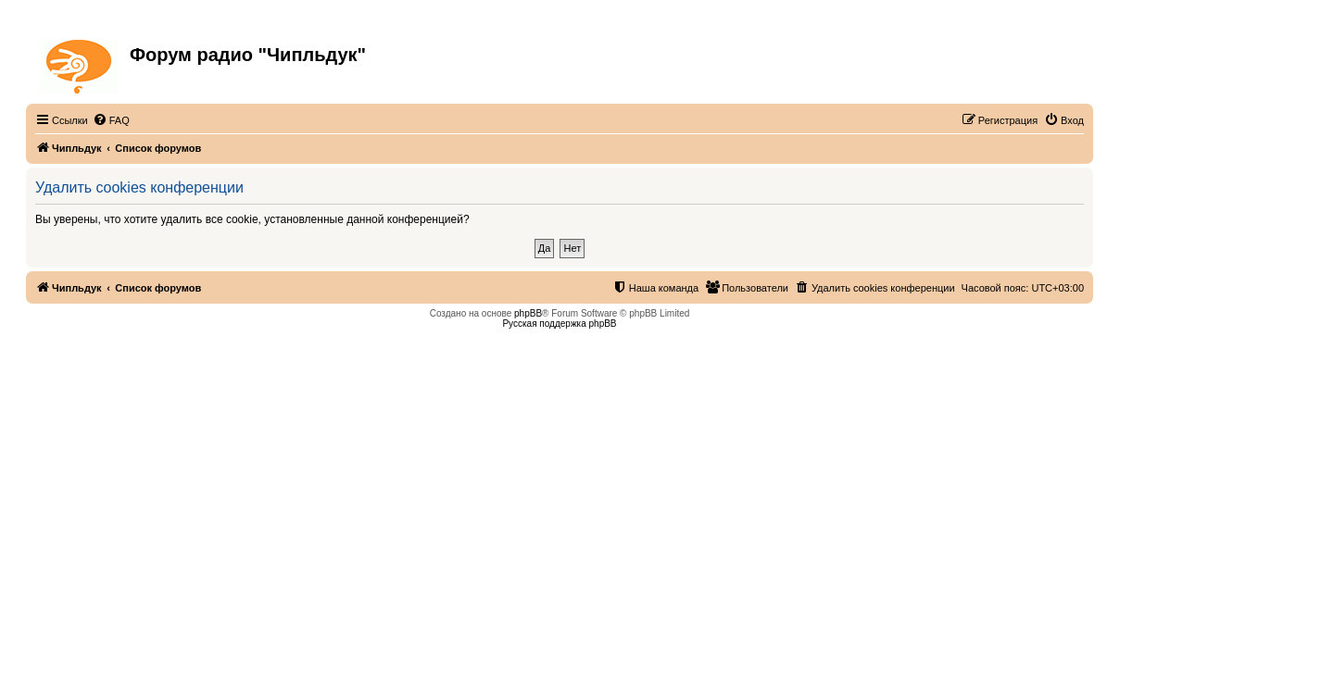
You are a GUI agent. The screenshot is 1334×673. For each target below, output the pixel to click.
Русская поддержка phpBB (559, 323)
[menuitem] (111, 120)
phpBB (528, 313)
